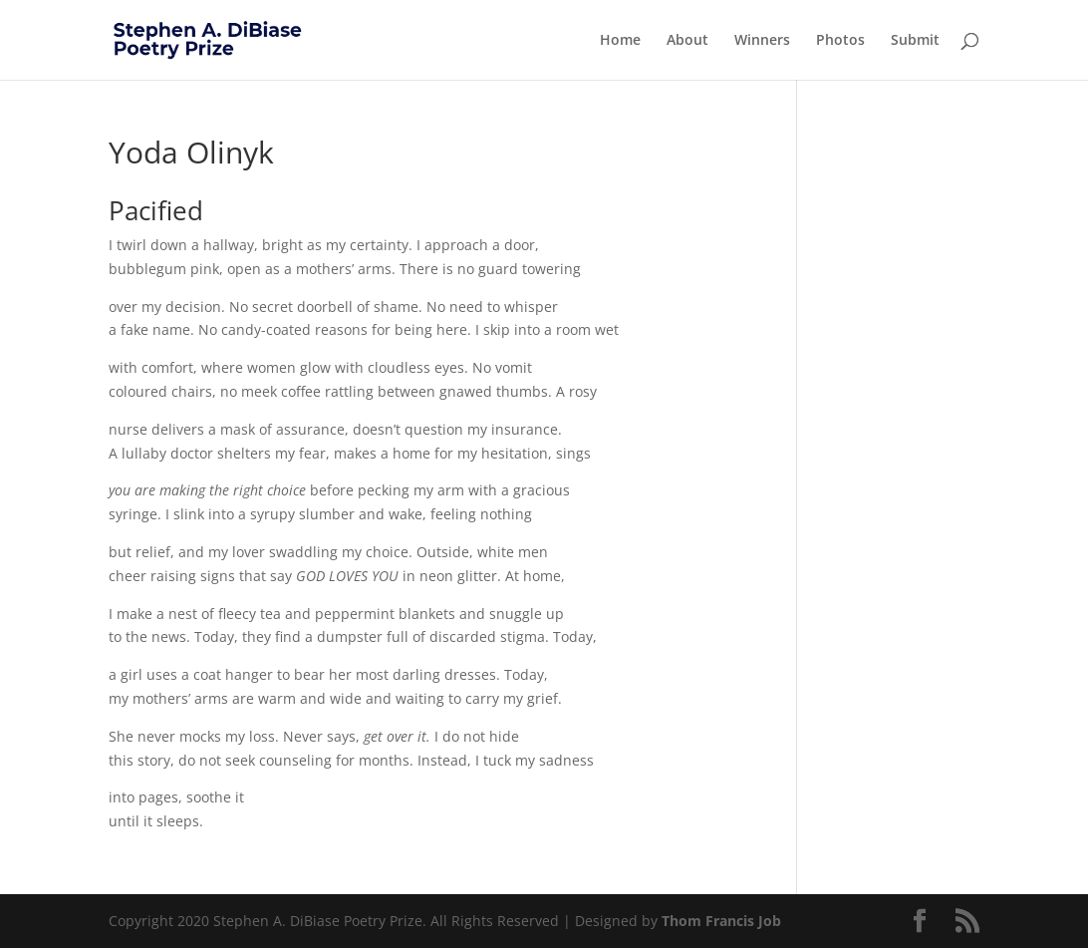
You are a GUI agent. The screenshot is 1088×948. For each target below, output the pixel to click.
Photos (840, 41)
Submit (915, 41)
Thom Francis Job (721, 920)
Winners (762, 41)
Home (620, 41)
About (687, 41)
